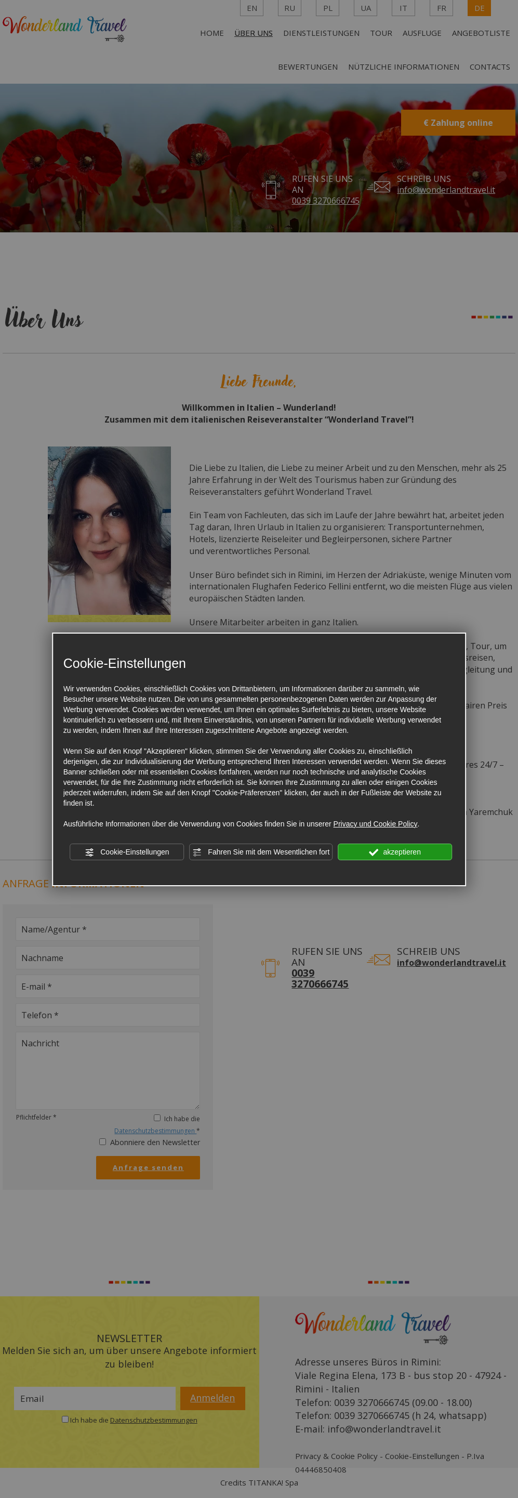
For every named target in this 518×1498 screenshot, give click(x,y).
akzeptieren (395, 852)
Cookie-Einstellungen (127, 852)
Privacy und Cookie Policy (376, 824)
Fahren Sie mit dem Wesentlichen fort (260, 852)
